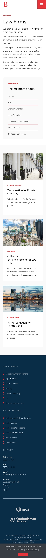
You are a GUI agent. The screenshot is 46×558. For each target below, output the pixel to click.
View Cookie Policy (32, 549)
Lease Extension (14, 115)
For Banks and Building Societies (18, 418)
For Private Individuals (14, 432)
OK (23, 554)
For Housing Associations (15, 428)
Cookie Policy (11, 442)
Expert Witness (14, 127)
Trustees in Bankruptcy (17, 134)
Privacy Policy (11, 437)
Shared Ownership (15, 109)
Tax (9, 102)
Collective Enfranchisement (19, 121)
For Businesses (11, 423)
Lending (11, 96)
